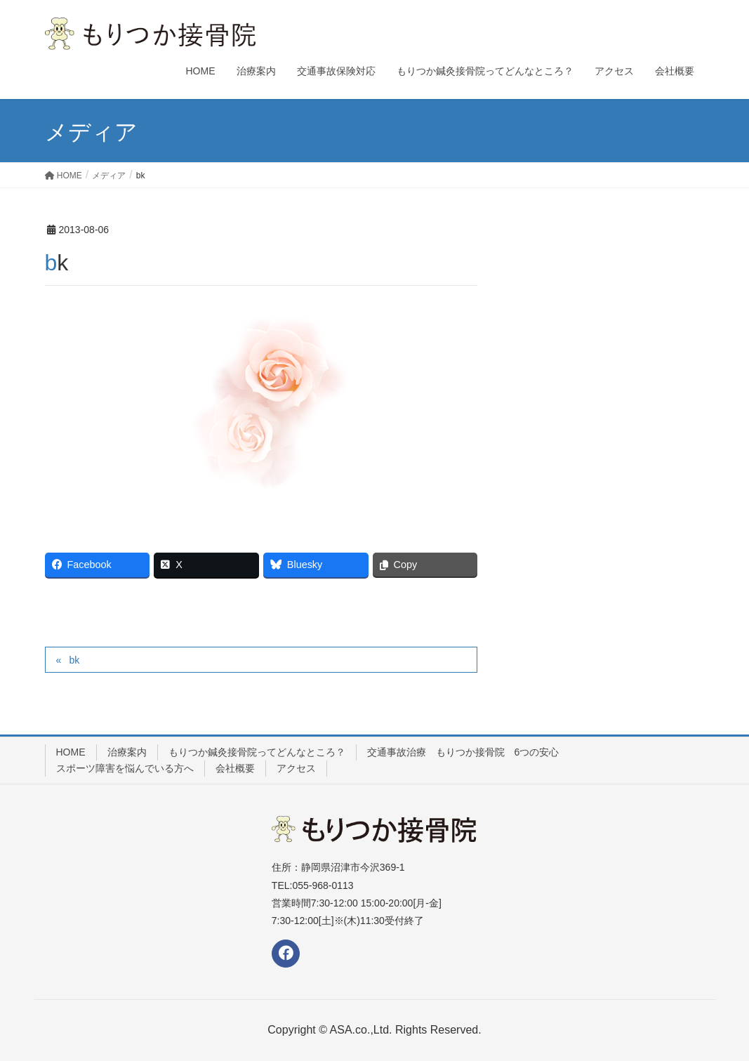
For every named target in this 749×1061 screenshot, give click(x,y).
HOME (71, 752)
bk (74, 660)
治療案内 (127, 752)
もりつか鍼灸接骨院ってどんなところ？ (256, 752)
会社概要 (235, 768)
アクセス (296, 768)
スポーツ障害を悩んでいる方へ (125, 768)
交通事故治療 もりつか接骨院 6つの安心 (463, 752)
